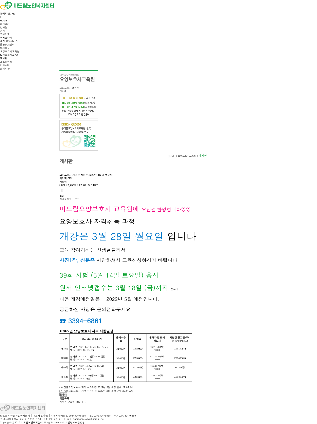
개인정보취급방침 (75, 422)
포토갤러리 (6, 61)
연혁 (2, 30)
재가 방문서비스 (9, 41)
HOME (3, 20)
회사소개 (5, 23)
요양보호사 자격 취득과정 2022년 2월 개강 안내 (95, 390)
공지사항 (5, 68)
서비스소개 (6, 37)
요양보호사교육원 (9, 51)
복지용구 (5, 48)
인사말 (3, 27)
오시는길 (5, 34)
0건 (62, 185)
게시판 (3, 58)
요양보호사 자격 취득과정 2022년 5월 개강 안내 (95, 387)
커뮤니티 (5, 65)
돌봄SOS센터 (7, 44)
